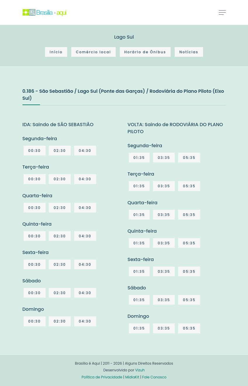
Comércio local (93, 51)
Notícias (188, 51)
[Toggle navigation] (222, 12)
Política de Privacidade (101, 377)
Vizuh (140, 370)
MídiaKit (132, 377)
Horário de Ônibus (145, 51)
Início (56, 51)
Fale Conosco (154, 377)
